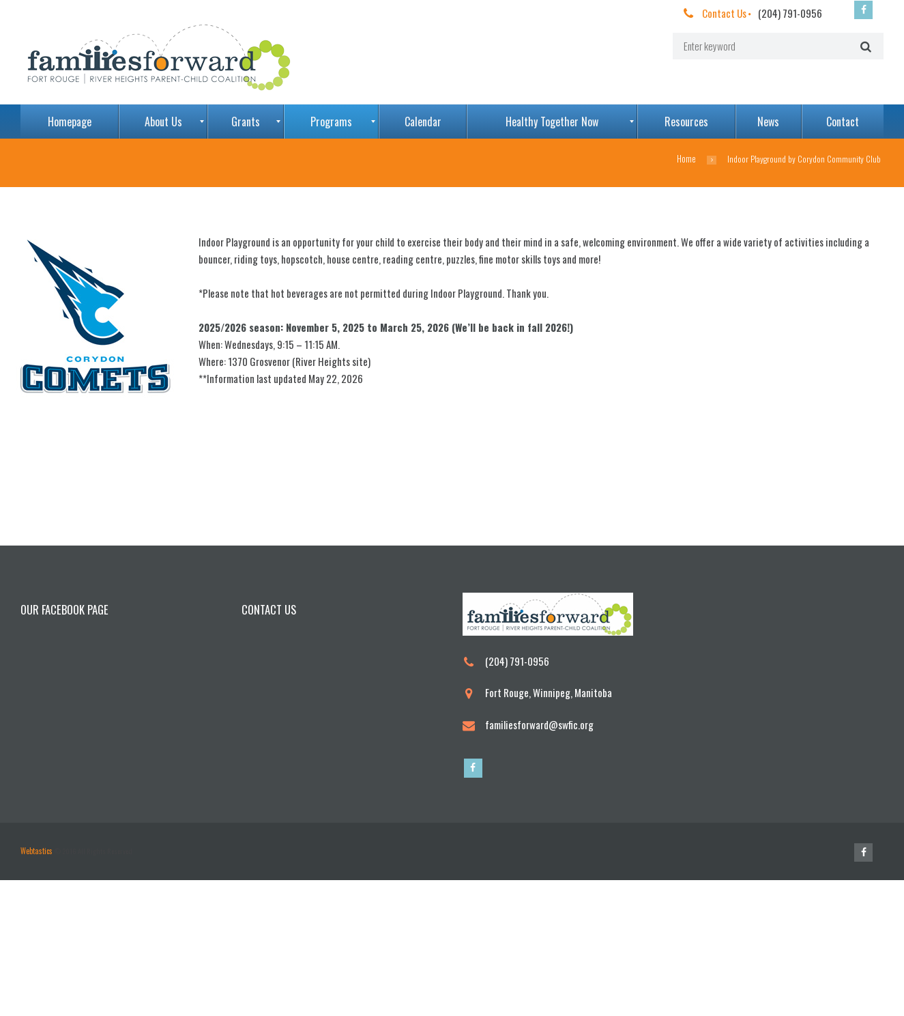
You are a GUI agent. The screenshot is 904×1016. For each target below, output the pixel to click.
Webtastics (35, 986)
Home (686, 159)
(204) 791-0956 (790, 12)
